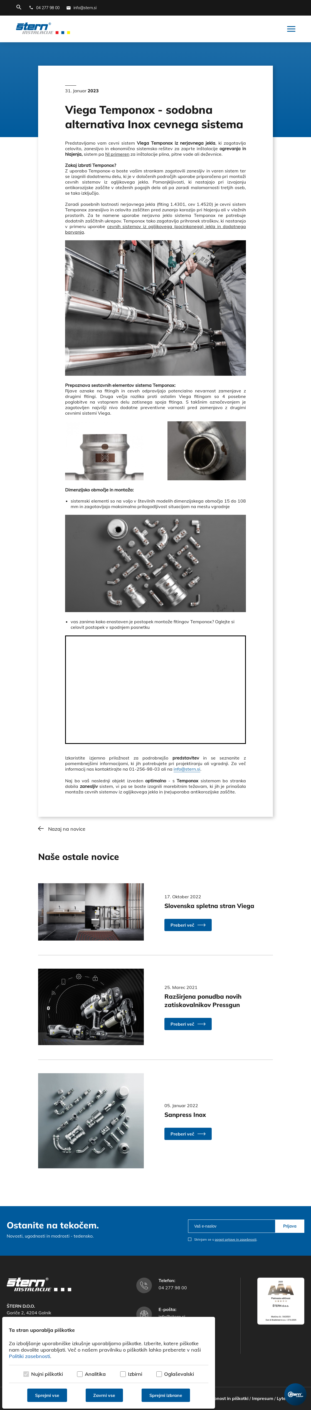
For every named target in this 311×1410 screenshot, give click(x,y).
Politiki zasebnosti (29, 1356)
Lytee (282, 1398)
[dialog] (108, 1363)
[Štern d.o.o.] (43, 29)
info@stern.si (187, 769)
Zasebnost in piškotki (226, 1398)
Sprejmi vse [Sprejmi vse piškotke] (47, 1395)
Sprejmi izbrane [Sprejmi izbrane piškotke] (165, 1395)
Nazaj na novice (66, 829)
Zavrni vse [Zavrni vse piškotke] (104, 1395)
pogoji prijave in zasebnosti (235, 1239)
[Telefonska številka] (44, 7)
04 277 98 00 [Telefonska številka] (173, 1287)
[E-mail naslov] (81, 7)
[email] (231, 1226)
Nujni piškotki (47, 1374)
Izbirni (135, 1374)
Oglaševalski (179, 1374)
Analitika (95, 1374)
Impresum (262, 1398)
